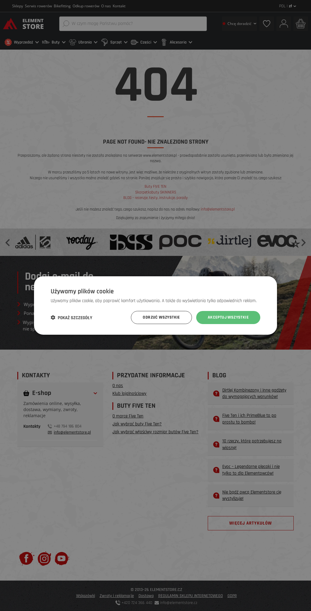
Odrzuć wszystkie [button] (161, 317)
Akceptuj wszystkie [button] (228, 317)
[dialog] (155, 305)
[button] (71, 318)
